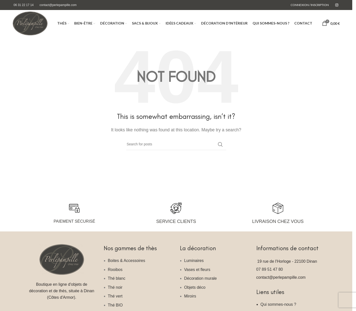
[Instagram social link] (337, 5)
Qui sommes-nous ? (278, 308)
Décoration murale (200, 282)
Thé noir (115, 291)
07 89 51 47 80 (269, 273)
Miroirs (190, 299)
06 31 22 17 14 (23, 5)
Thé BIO (115, 308)
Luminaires (194, 264)
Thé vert (115, 299)
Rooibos (115, 273)
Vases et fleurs (197, 273)
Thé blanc (116, 282)
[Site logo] (32, 25)
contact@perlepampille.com (57, 5)
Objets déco (194, 291)
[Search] (176, 148)
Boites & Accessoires (126, 264)
